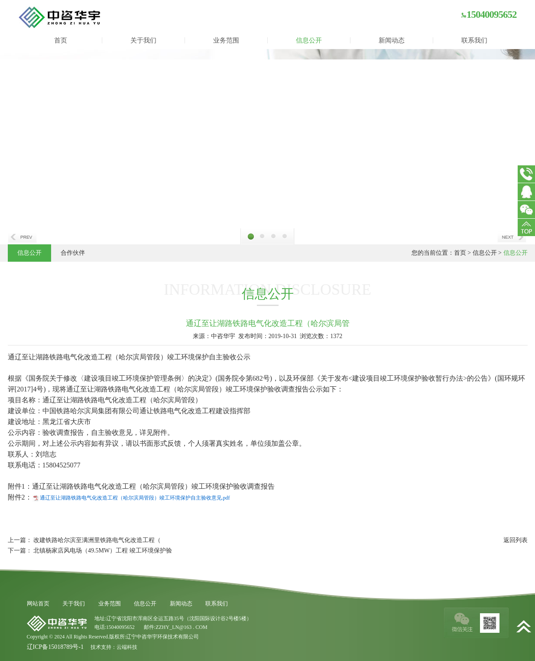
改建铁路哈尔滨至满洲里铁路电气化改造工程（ (97, 540)
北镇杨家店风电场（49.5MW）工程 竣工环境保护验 (102, 550)
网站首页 (38, 603)
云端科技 (127, 647)
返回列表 (515, 540)
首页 (60, 40)
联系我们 (474, 40)
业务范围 (226, 40)
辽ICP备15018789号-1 (55, 647)
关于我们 (143, 40)
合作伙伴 (73, 253)
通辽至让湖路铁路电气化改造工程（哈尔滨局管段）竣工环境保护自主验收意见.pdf (135, 498)
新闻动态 (392, 40)
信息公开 (309, 40)
